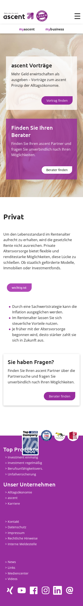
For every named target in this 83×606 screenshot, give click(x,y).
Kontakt (13, 521)
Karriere (14, 503)
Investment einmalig (23, 457)
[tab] (19, 288)
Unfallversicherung (22, 474)
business (54, 28)
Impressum (16, 533)
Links (11, 567)
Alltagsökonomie (20, 492)
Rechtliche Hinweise (23, 538)
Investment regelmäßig (25, 463)
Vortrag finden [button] (57, 100)
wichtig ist (19, 287)
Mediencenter (18, 573)
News (12, 562)
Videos (12, 579)
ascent (27, 28)
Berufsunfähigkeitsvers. (25, 468)
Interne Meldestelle (22, 544)
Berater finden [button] (57, 170)
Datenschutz (17, 527)
